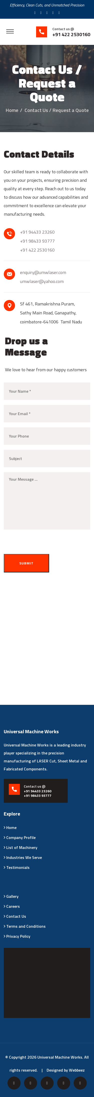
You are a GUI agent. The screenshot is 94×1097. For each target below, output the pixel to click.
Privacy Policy (18, 936)
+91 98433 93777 (37, 241)
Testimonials (18, 867)
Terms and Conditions (26, 926)
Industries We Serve (24, 857)
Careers (13, 906)
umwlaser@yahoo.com (42, 281)
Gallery (12, 896)
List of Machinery (21, 847)
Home (12, 110)
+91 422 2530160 (37, 250)
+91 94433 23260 (37, 232)
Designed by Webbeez (66, 1070)
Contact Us (16, 916)
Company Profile (21, 837)
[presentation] (43, 544)
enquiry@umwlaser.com (43, 272)
